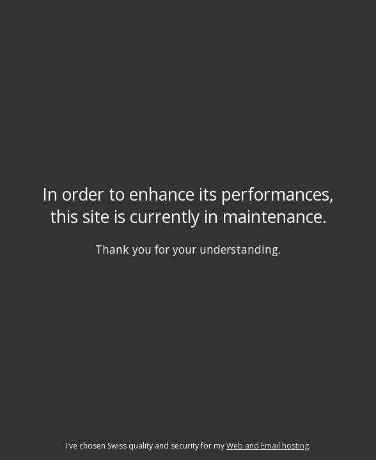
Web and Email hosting (267, 445)
